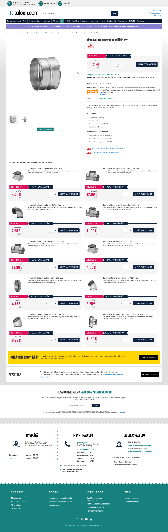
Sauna (102, 21)
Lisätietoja (122, 412)
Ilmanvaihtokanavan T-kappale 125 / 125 (121, 205)
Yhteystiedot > (155, 13)
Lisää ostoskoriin (69, 194)
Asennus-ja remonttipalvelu (60, 498)
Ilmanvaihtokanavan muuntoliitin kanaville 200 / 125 (125, 314)
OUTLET (132, 21)
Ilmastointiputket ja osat (35, 33)
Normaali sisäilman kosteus (98, 504)
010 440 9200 (82, 442)
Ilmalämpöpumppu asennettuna (94, 499)
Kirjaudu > (157, 11)
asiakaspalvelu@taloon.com (140, 451)
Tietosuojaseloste (132, 502)
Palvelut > (157, 15)
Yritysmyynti (54, 505)
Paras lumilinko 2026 (95, 507)
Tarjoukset (140, 21)
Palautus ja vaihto (18, 502)
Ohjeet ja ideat (95, 491)
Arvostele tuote (150, 374)
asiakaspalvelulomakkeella (139, 446)
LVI (62, 21)
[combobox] (77, 13)
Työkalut (55, 21)
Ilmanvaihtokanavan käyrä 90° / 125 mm (46, 205)
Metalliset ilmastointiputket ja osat (56, 33)
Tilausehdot (16, 505)
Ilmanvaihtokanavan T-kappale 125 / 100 (121, 168)
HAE (114, 13)
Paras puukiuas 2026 (95, 511)
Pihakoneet (46, 21)
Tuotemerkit (122, 21)
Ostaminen (17, 491)
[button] (78, 74)
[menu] (84, 21)
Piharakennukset (34, 21)
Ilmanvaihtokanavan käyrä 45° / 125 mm (120, 278)
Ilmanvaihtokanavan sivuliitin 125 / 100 (120, 241)
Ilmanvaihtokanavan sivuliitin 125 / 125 (45, 168)
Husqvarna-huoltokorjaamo (60, 502)
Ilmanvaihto (21, 33)
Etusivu (8, 33)
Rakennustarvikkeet (14, 21)
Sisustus (84, 21)
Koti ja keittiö (111, 21)
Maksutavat (16, 498)
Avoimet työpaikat (132, 498)
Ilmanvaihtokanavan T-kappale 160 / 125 (46, 241)
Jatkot (72, 33)
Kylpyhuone (94, 21)
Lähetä (96, 406)
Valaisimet (75, 21)
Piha (24, 21)
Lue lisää (103, 95)
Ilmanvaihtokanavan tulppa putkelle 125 (45, 278)
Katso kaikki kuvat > (45, 129)
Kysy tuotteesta (148, 357)
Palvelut (53, 491)
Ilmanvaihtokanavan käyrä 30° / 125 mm (46, 314)
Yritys (128, 491)
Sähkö (68, 21)
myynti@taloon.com (85, 449)
